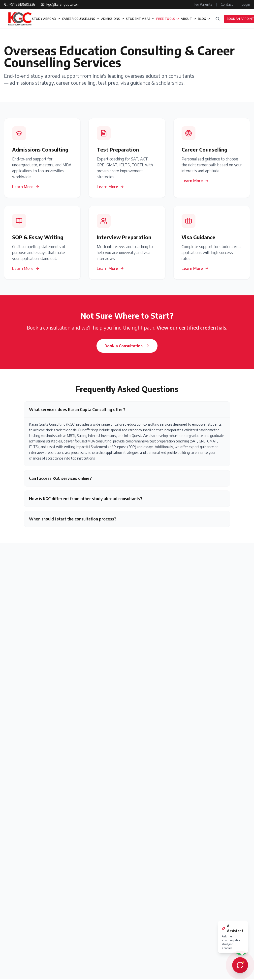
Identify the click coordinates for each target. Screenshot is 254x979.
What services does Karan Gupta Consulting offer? (77, 409)
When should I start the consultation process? (72, 518)
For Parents (203, 4)
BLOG (204, 19)
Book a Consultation (127, 345)
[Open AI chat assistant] (240, 965)
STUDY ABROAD (46, 19)
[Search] (217, 19)
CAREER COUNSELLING (80, 19)
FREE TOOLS (167, 19)
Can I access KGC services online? (60, 478)
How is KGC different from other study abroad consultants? (85, 498)
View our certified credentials (191, 327)
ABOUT (188, 19)
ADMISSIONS (113, 19)
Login (246, 4)
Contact (227, 4)
